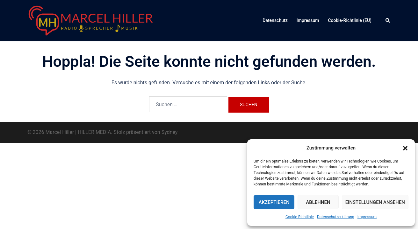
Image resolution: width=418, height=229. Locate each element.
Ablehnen (318, 202)
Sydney (170, 132)
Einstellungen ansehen (375, 202)
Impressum (367, 217)
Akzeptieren (274, 202)
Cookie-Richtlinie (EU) (349, 20)
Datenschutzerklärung (335, 217)
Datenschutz (275, 20)
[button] (405, 148)
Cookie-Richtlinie (299, 217)
